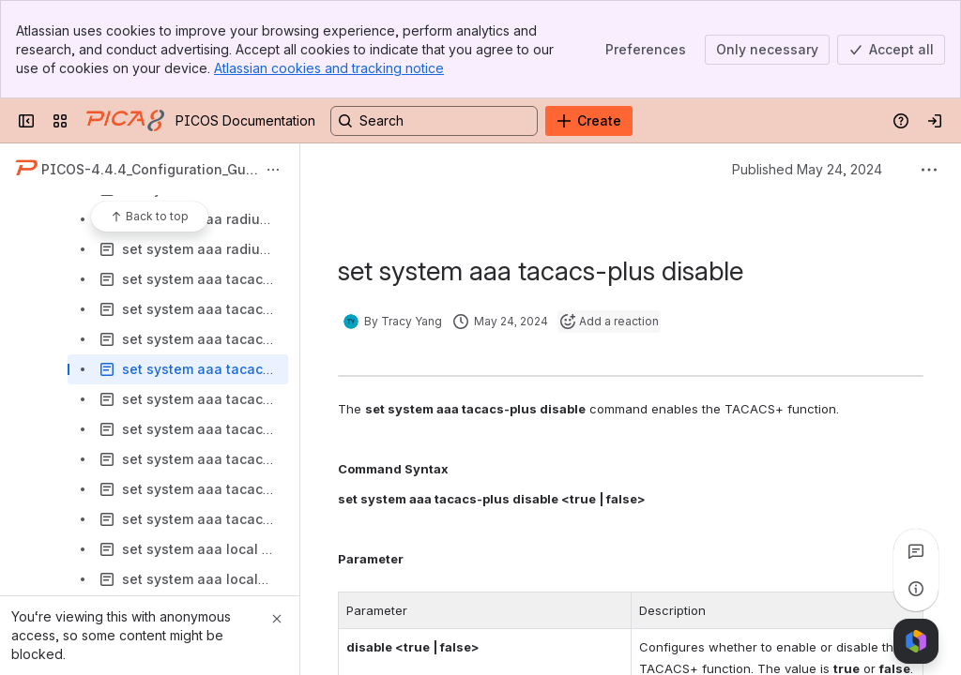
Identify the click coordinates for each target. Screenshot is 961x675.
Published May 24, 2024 (807, 169)
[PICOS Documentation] (125, 121)
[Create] (589, 121)
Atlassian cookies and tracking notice (329, 68)
